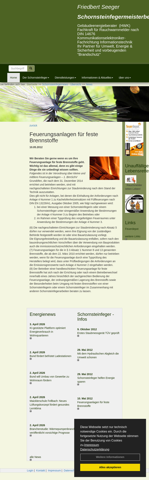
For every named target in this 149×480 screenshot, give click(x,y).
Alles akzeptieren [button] (110, 467)
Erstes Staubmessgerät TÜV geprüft (98, 333)
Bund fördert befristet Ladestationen (50, 356)
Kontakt (40, 470)
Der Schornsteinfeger (36, 77)
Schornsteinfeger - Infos (95, 317)
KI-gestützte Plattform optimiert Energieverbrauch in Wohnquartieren (48, 331)
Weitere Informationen (110, 457)
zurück (33, 125)
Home (13, 77)
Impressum (91, 445)
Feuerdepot (132, 228)
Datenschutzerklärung (94, 449)
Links (130, 222)
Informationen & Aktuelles (97, 77)
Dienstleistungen (65, 77)
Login (30, 470)
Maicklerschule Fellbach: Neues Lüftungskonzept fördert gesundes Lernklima (49, 404)
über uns (125, 77)
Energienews (43, 314)
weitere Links (132, 237)
